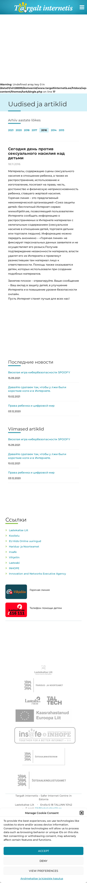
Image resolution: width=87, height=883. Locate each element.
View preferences (43, 871)
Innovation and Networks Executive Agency (37, 573)
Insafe (13, 552)
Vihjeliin (14, 557)
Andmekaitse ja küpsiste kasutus (41, 878)
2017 (34, 130)
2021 (10, 130)
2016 (44, 130)
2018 (26, 130)
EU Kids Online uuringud (25, 541)
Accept (43, 851)
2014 (54, 130)
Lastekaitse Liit (18, 530)
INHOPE (14, 568)
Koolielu (14, 535)
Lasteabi (14, 562)
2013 (61, 130)
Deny (43, 861)
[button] (81, 813)
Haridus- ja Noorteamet (24, 546)
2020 (19, 130)
